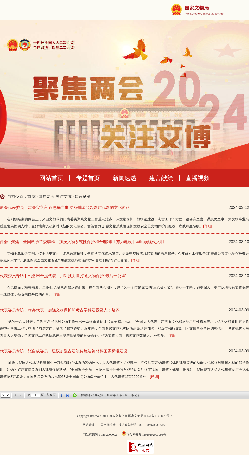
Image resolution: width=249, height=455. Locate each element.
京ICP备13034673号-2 (158, 416)
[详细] (207, 226)
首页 (31, 197)
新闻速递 (124, 178)
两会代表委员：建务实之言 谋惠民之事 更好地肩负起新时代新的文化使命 (65, 207)
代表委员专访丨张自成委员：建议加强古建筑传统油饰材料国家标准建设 (63, 351)
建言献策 (161, 178)
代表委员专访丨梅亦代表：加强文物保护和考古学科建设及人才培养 (60, 310)
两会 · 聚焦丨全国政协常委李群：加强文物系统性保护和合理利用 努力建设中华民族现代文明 (82, 242)
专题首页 (88, 178)
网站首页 (51, 178)
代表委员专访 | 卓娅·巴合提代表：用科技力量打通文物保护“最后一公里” (63, 276)
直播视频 (198, 178)
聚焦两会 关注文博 (55, 197)
